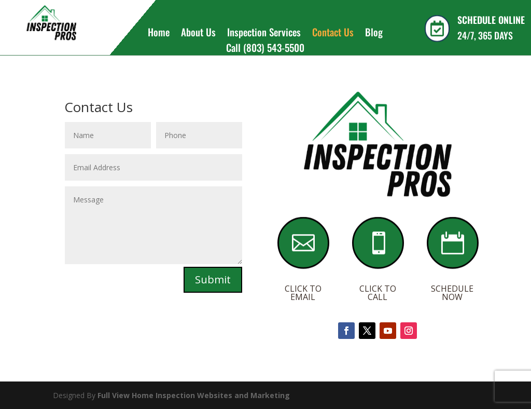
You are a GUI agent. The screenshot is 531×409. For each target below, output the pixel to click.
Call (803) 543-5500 (265, 49)
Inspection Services (264, 33)
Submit (213, 279)
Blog (374, 33)
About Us (198, 33)
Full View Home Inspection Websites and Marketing (193, 395)
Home (159, 33)
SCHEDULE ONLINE (491, 19)
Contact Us (333, 33)
